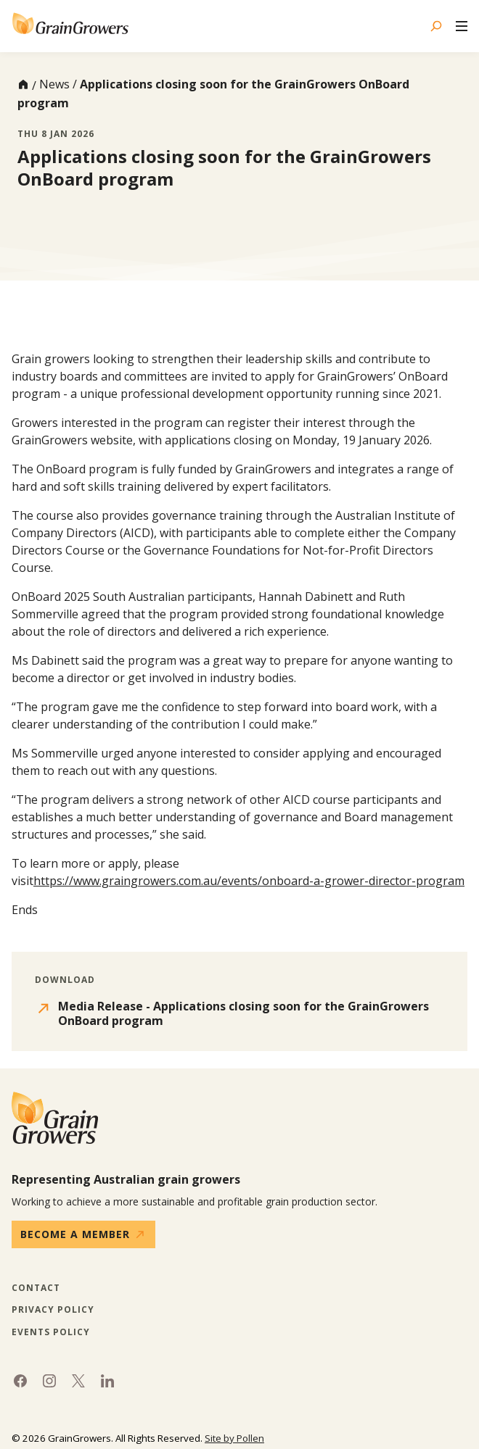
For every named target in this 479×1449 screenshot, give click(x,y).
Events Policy (51, 1332)
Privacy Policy (53, 1310)
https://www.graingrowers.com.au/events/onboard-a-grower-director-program (248, 881)
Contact (36, 1288)
